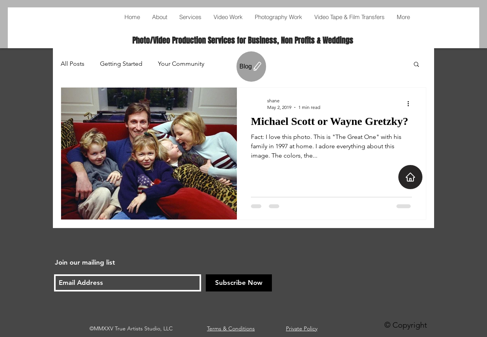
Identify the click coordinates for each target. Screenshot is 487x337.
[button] (416, 65)
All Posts (72, 63)
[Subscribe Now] (239, 282)
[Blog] (251, 66)
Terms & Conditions (231, 328)
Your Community (181, 63)
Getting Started (121, 63)
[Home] (410, 177)
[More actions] (410, 103)
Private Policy (301, 328)
